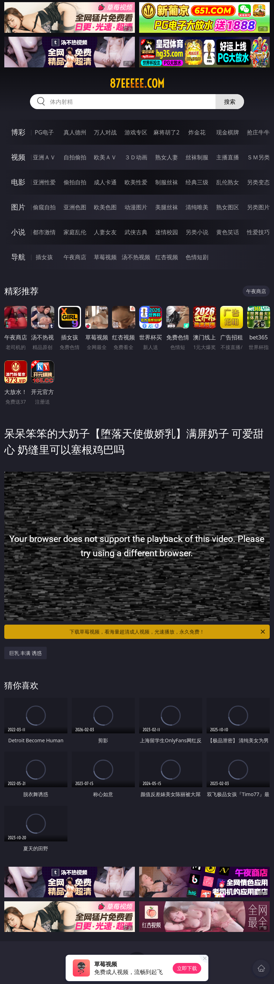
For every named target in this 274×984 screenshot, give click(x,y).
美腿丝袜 (166, 207)
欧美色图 (105, 207)
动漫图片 (136, 207)
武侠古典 (136, 232)
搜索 (229, 102)
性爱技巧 (258, 232)
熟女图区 (227, 207)
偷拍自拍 (75, 182)
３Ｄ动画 (136, 157)
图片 (18, 207)
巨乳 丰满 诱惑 (25, 653)
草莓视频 (105, 257)
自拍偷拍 (75, 157)
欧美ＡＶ (105, 157)
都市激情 (44, 232)
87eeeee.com (137, 83)
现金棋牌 (227, 132)
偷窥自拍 (44, 207)
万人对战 (105, 132)
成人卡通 (105, 182)
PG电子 (44, 132)
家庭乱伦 (75, 232)
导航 (18, 257)
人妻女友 (105, 232)
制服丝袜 (166, 182)
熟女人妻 (166, 157)
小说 (18, 232)
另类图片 (258, 207)
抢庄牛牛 (258, 132)
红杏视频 (166, 257)
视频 (18, 157)
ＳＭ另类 (258, 157)
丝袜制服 (197, 157)
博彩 (18, 132)
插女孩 (44, 257)
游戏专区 (136, 132)
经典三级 (197, 182)
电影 (18, 182)
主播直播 (227, 157)
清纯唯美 (197, 207)
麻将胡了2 (166, 132)
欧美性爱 (136, 182)
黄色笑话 (227, 232)
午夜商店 (75, 257)
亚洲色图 (75, 207)
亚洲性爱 (44, 182)
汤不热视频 (136, 257)
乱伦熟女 (227, 182)
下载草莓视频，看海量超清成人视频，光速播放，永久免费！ (168, 631)
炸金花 (197, 132)
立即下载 (187, 968)
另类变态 (258, 182)
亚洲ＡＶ (44, 157)
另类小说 (197, 232)
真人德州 (75, 132)
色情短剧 (197, 257)
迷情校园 (166, 232)
